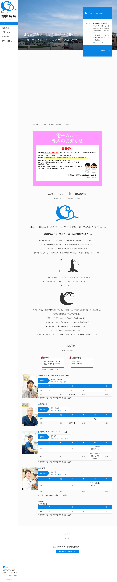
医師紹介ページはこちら (59, 382)
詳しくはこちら (98, 42)
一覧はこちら (105, 50)
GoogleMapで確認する (67, 551)
